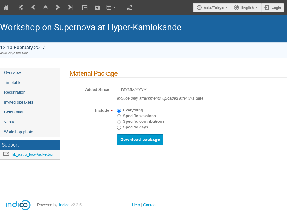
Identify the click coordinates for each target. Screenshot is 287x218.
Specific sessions (139, 116)
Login (276, 7)
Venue (9, 122)
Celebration (14, 112)
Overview (12, 72)
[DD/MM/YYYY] (139, 90)
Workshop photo (18, 132)
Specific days (135, 127)
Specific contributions (143, 121)
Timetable (12, 82)
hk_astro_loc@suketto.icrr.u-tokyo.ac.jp (46, 154)
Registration (14, 92)
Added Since (97, 89)
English (247, 7)
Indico (64, 204)
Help (136, 204)
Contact (150, 204)
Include (102, 110)
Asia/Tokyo (214, 7)
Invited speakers (18, 102)
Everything (133, 110)
